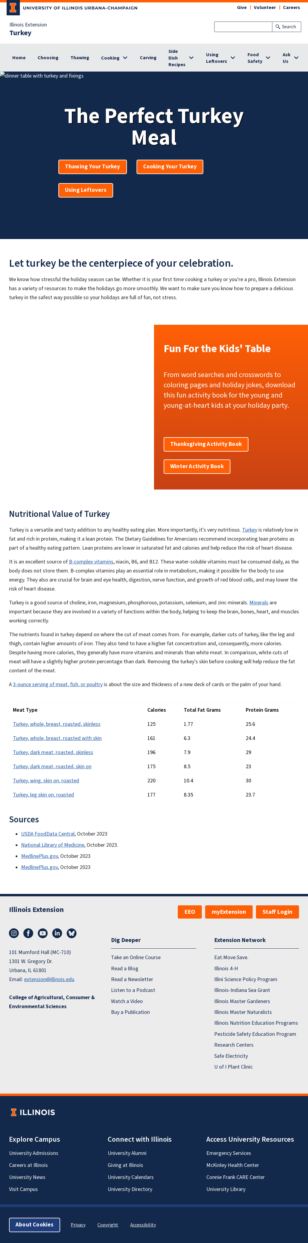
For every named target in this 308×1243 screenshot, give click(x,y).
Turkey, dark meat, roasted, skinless (53, 752)
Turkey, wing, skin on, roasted (46, 780)
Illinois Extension (28, 25)
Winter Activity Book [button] (197, 466)
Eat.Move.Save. (231, 957)
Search (289, 26)
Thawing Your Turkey (92, 167)
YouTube (42, 933)
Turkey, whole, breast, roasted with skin (57, 738)
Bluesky (71, 933)
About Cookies (35, 1225)
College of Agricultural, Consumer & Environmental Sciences (52, 1002)
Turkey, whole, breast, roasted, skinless (56, 724)
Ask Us (287, 58)
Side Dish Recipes (177, 58)
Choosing (48, 57)
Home (19, 57)
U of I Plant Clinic (233, 1067)
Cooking (110, 58)
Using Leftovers (216, 58)
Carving (148, 57)
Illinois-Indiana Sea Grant (242, 990)
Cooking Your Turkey (170, 167)
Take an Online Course (136, 957)
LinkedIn (57, 933)
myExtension (229, 912)
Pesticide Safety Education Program (255, 1034)
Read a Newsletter (132, 979)
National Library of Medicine (52, 845)
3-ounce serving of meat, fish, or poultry (58, 684)
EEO (189, 912)
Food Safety (255, 58)
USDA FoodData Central (48, 834)
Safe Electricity (231, 1056)
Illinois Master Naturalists (243, 1012)
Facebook (28, 933)
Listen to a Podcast (133, 990)
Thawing (79, 57)
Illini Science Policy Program (245, 979)
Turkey (20, 33)
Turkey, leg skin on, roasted (43, 795)
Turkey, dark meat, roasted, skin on (52, 766)
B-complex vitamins (91, 562)
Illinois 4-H (226, 968)
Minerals (258, 602)
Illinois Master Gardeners (242, 1001)
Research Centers (234, 1045)
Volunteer (265, 7)
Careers (291, 7)
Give (242, 7)
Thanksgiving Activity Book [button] (206, 444)
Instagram (13, 933)
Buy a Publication (130, 1012)
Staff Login (277, 912)
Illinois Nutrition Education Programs (256, 1023)
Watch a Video (127, 1001)
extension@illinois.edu (49, 979)
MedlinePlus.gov (39, 856)
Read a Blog (124, 968)
